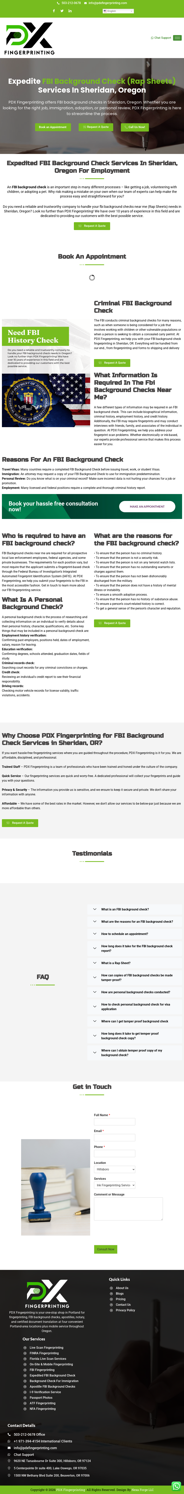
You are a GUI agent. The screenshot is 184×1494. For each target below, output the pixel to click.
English (110, 11)
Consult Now (105, 1249)
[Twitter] (62, 11)
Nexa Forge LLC (143, 1490)
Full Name (102, 1115)
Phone (99, 1147)
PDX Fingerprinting (70, 1490)
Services (100, 1179)
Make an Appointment (147, 506)
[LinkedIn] (70, 11)
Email (99, 1131)
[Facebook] (54, 11)
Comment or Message (109, 1194)
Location (100, 1163)
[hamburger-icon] (177, 38)
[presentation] (123, 1238)
